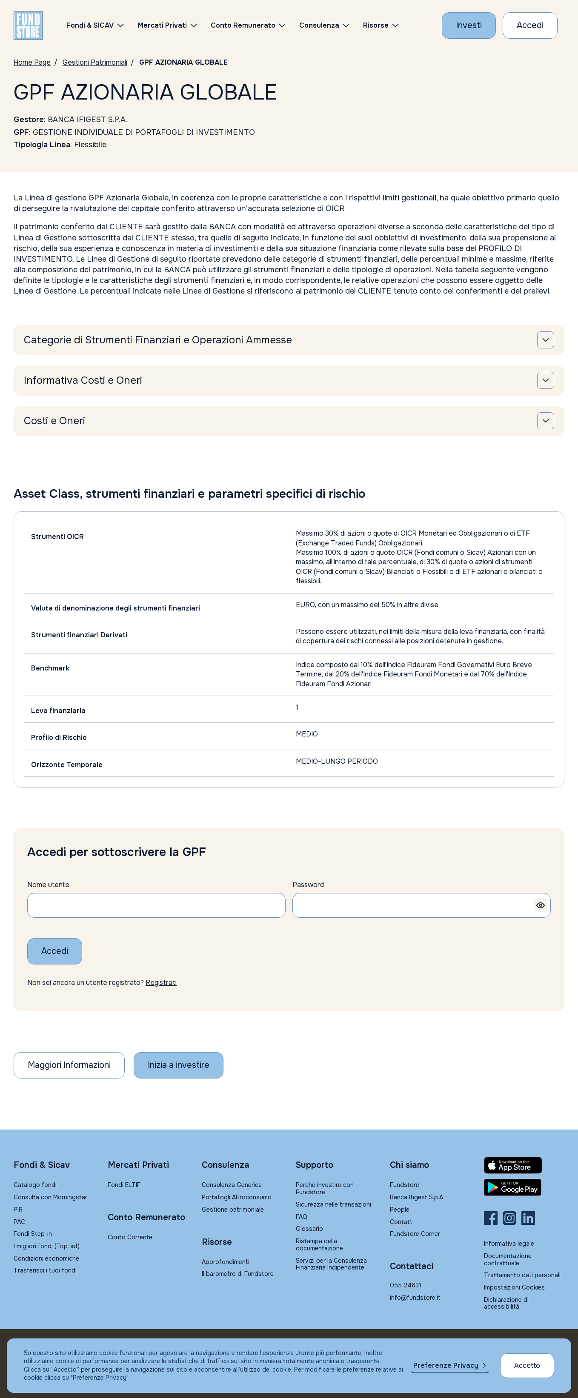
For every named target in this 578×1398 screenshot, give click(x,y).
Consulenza (319, 25)
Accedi (54, 951)
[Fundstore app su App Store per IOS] (524, 1165)
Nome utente (48, 884)
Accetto (527, 1365)
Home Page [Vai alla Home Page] (32, 62)
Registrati (161, 982)
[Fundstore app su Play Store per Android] (524, 1187)
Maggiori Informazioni (69, 1065)
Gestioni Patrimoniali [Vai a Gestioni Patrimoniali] (95, 62)
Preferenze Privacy (445, 1365)
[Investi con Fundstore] (469, 25)
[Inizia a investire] (178, 1065)
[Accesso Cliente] (530, 25)
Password (308, 884)
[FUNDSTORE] (28, 25)
